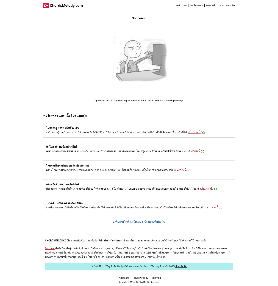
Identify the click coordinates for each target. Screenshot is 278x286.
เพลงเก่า (211, 5)
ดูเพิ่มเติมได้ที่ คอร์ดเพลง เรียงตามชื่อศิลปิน (139, 222)
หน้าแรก (181, 5)
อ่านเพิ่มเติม (181, 266)
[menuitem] (183, 5)
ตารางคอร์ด (227, 5)
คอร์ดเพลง (196, 5)
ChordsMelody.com (66, 5)
